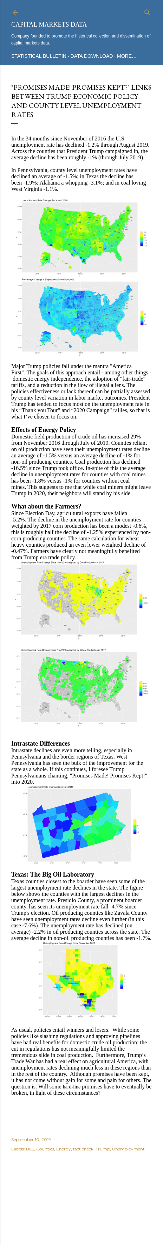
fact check (83, 1148)
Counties (45, 1148)
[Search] (147, 11)
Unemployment (128, 1148)
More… (127, 56)
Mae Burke (100, 1213)
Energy (63, 1148)
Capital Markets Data (49, 24)
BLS (30, 1148)
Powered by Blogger (81, 1200)
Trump (103, 1148)
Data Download (92, 56)
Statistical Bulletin (38, 56)
